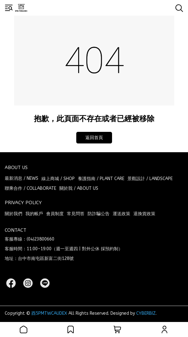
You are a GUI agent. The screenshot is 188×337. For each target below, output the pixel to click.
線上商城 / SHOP (58, 178)
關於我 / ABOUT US (78, 188)
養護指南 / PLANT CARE (101, 178)
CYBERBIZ (146, 313)
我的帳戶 (34, 213)
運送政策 (121, 213)
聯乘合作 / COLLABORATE (30, 188)
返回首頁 (94, 137)
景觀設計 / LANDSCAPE (150, 178)
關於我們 (13, 213)
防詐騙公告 (99, 213)
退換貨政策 (144, 213)
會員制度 (55, 213)
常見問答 (75, 213)
